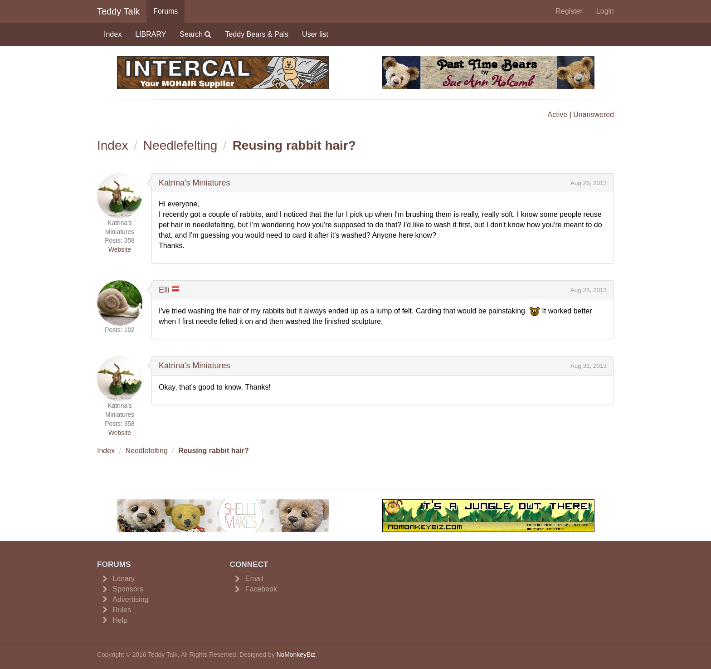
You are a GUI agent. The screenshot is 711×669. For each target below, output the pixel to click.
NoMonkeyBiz (295, 654)
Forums (165, 11)
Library (123, 578)
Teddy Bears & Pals (256, 34)
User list (315, 34)
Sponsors (127, 589)
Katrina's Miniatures (194, 182)
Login (605, 11)
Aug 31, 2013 (588, 365)
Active (558, 114)
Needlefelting (180, 145)
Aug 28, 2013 (588, 183)
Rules (121, 610)
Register (569, 11)
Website (119, 249)
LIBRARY (150, 34)
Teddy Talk (118, 11)
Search (195, 34)
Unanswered (593, 114)
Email (254, 578)
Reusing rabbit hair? (294, 145)
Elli (164, 289)
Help (119, 620)
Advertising (130, 599)
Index (113, 34)
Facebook (261, 589)
